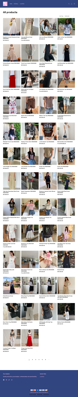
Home (11, 3)
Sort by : (61, 16)
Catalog (16, 3)
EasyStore (46, 392)
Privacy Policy (40, 394)
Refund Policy (46, 394)
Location (22, 3)
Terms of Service (32, 394)
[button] (69, 3)
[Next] (49, 359)
